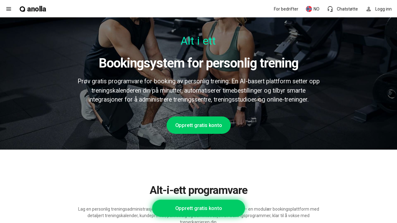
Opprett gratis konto (198, 125)
